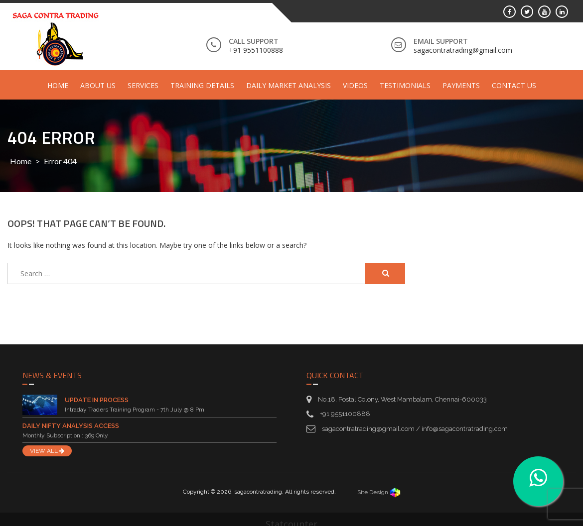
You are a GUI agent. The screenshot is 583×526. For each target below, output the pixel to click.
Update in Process (97, 400)
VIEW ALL (47, 450)
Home (57, 85)
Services (143, 85)
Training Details (202, 85)
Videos (355, 85)
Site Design (379, 492)
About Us (98, 85)
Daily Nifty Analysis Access (70, 425)
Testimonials (405, 85)
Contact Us (514, 85)
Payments (461, 85)
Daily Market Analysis (288, 85)
